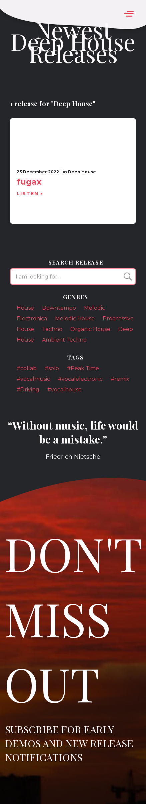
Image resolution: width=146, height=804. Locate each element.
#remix (120, 379)
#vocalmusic (33, 379)
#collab (27, 368)
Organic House (90, 329)
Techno (52, 329)
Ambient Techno (64, 340)
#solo (52, 368)
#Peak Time (83, 368)
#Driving (28, 389)
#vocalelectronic (80, 379)
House (25, 308)
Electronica (32, 318)
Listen (28, 194)
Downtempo (59, 308)
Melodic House (75, 318)
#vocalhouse (64, 389)
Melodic (94, 308)
